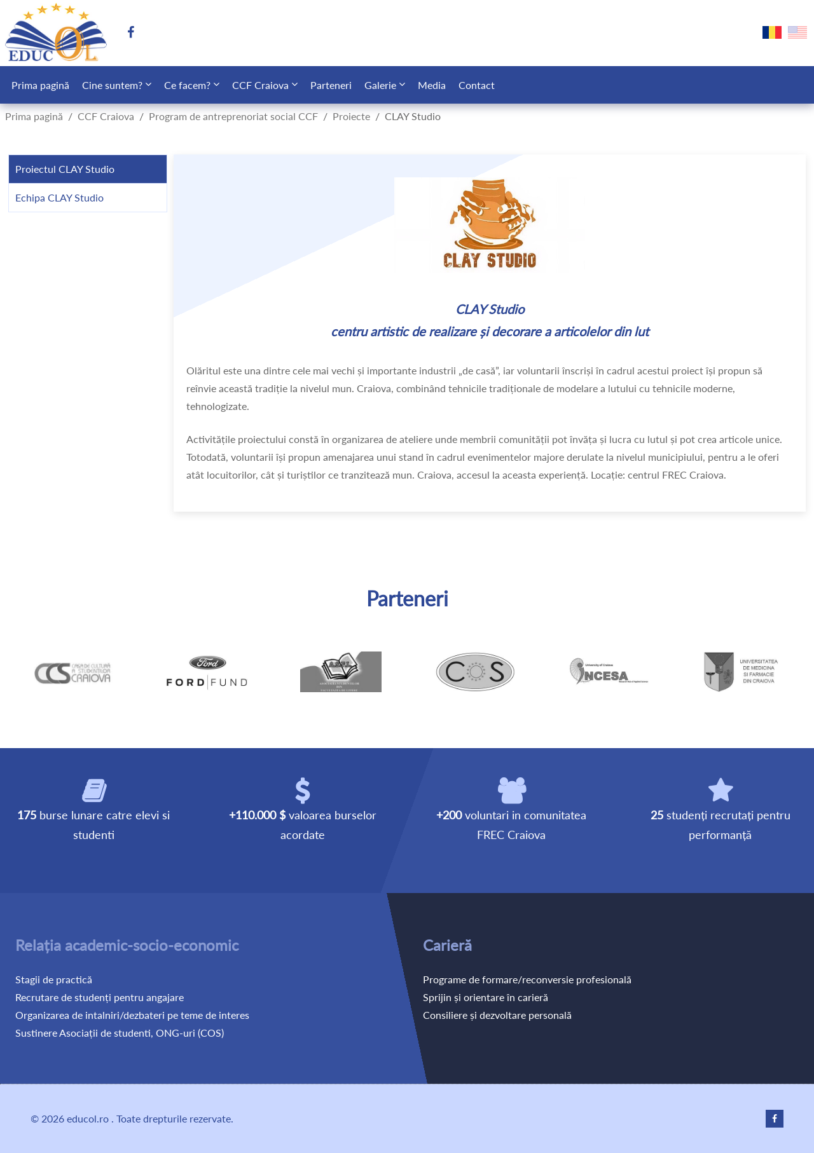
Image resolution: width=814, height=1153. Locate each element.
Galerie (380, 85)
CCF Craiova (260, 85)
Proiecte (351, 116)
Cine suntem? (112, 85)
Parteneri (331, 85)
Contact (477, 85)
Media (432, 85)
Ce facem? (187, 85)
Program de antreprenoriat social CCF (233, 116)
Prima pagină (40, 85)
